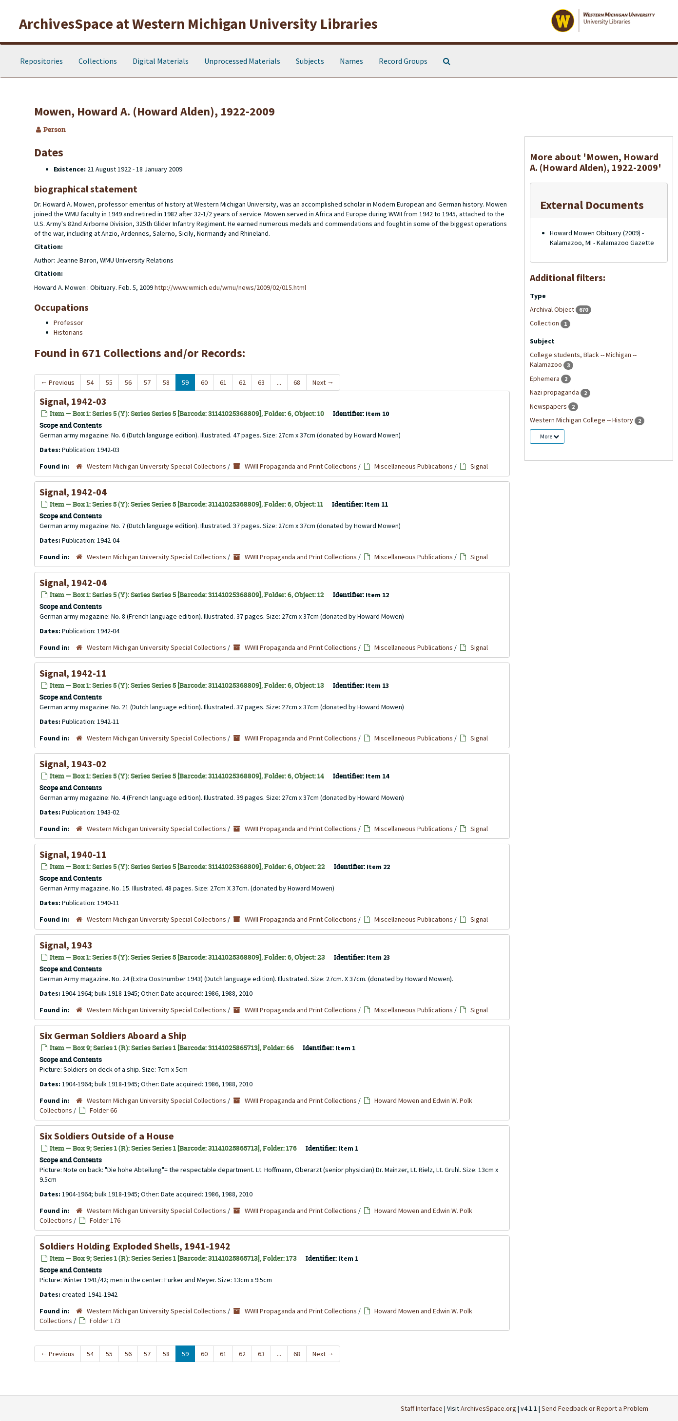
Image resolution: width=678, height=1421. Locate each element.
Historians (68, 332)
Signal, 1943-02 (73, 764)
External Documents (592, 204)
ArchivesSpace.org (488, 1408)
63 (261, 382)
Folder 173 (105, 1320)
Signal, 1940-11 (73, 854)
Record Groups (403, 61)
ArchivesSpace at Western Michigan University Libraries (198, 23)
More (549, 436)
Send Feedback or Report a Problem (595, 1408)
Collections (97, 61)
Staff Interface (422, 1408)
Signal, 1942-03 (73, 401)
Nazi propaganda (555, 392)
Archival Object (553, 309)
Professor (68, 322)
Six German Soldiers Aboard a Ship (113, 1035)
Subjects (310, 61)
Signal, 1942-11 (73, 673)
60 (204, 382)
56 (128, 382)
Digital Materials (161, 61)
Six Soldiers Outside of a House (106, 1136)
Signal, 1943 (66, 945)
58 (166, 382)
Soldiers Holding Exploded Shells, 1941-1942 (135, 1246)
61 (223, 382)
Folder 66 (103, 1110)
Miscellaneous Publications (413, 466)
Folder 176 (105, 1220)
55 (109, 382)
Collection (545, 323)
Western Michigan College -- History (582, 420)
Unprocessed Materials (242, 61)
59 (185, 382)
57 (147, 382)
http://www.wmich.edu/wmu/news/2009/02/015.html (230, 287)
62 (242, 382)
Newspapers (549, 406)
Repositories (41, 61)
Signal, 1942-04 (73, 492)
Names (351, 61)
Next (323, 382)
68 (296, 382)
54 (90, 382)
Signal (479, 466)
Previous (57, 382)
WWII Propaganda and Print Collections (301, 466)
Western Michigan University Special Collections (156, 466)
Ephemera (545, 378)
